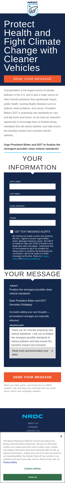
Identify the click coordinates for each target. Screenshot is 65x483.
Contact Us (32, 431)
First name (16, 182)
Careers (33, 427)
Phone (13, 218)
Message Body (17, 325)
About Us (33, 423)
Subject (14, 286)
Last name (15, 194)
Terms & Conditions (31, 258)
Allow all (32, 477)
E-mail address (18, 206)
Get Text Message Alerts (32, 231)
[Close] (61, 436)
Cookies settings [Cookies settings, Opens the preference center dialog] (32, 468)
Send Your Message (32, 79)
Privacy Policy (10, 462)
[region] (32, 457)
